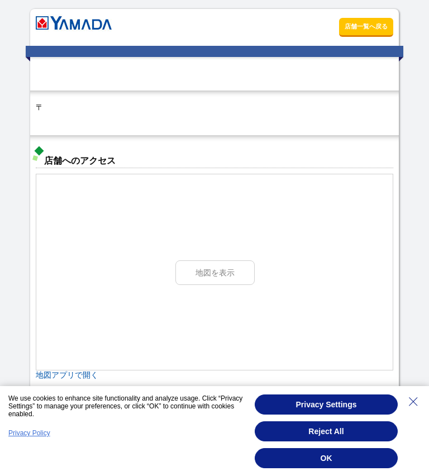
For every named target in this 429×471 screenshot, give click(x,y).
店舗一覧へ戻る (366, 26)
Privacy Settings (326, 404)
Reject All (326, 431)
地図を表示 (215, 272)
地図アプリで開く (67, 374)
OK (326, 458)
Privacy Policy (29, 433)
